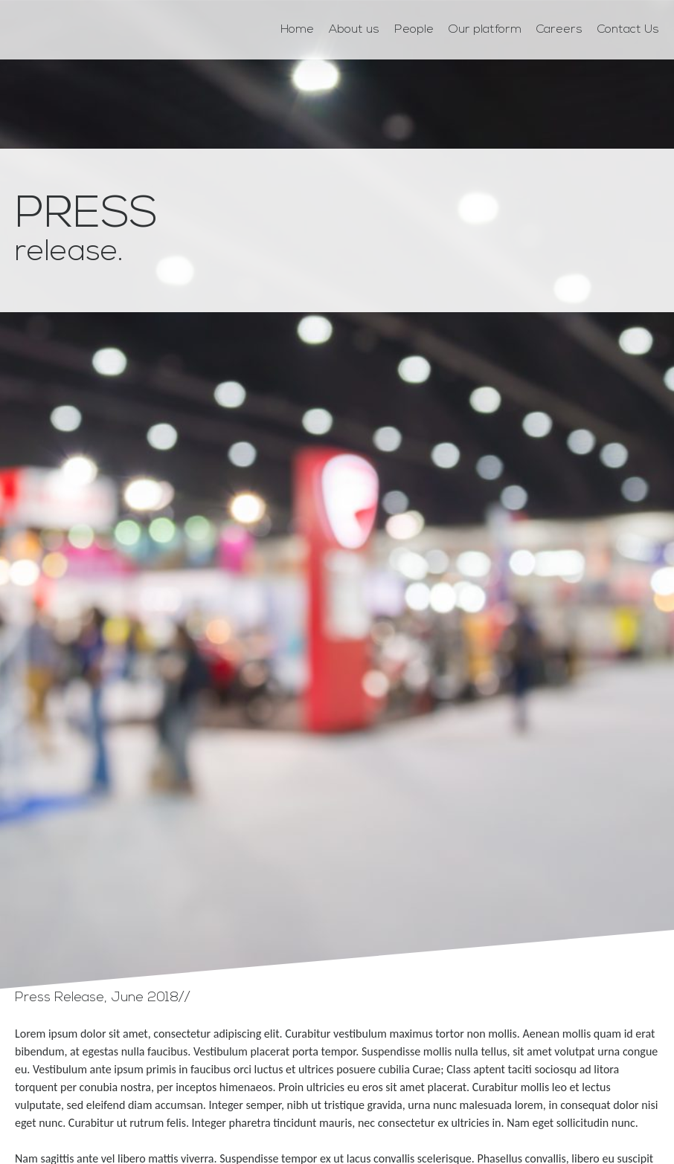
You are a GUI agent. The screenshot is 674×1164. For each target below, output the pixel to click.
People (414, 30)
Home (297, 30)
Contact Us (628, 30)
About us (354, 30)
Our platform (485, 30)
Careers (559, 30)
